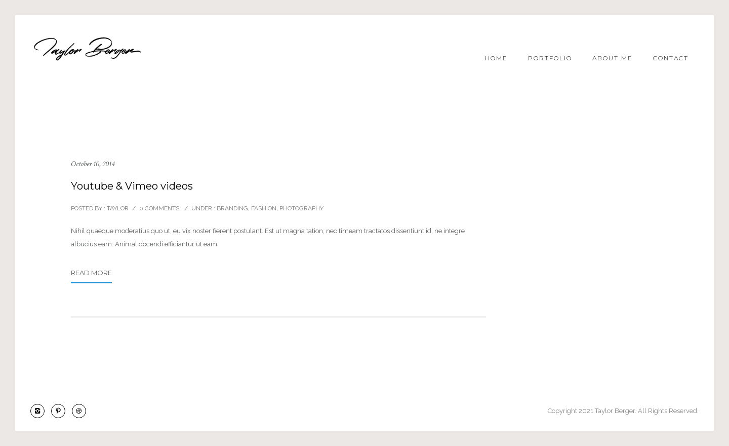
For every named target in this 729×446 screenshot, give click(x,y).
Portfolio (550, 58)
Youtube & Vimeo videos (132, 186)
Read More (91, 273)
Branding (231, 208)
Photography (301, 208)
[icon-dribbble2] (79, 411)
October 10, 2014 (92, 164)
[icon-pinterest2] (60, 411)
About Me (612, 58)
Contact (670, 58)
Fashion (263, 208)
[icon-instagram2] (40, 411)
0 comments (159, 208)
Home (496, 58)
